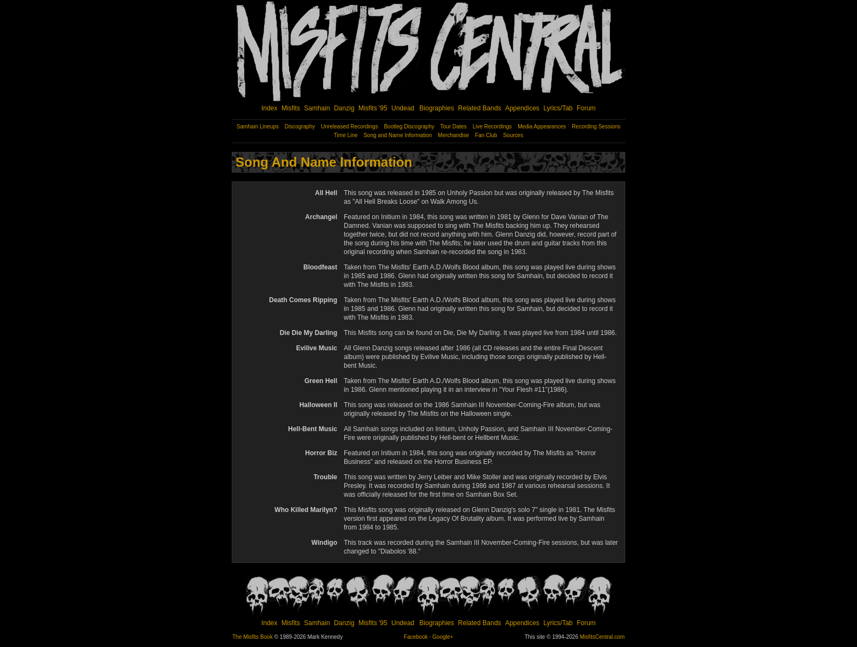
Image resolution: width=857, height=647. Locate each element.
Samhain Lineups (258, 126)
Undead (402, 108)
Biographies (436, 108)
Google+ (442, 637)
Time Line (346, 135)
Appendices (522, 108)
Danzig (344, 108)
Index (269, 108)
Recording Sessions (596, 126)
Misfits (290, 108)
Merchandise (453, 135)
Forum (586, 108)
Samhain (317, 108)
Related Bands (479, 108)
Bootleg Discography (409, 126)
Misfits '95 (373, 108)
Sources (513, 135)
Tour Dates (454, 126)
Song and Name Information (397, 135)
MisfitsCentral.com (602, 637)
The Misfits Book (252, 637)
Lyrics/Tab (558, 108)
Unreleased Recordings (349, 126)
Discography (300, 126)
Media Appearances (542, 126)
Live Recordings (492, 126)
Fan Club (486, 135)
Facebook (416, 637)
